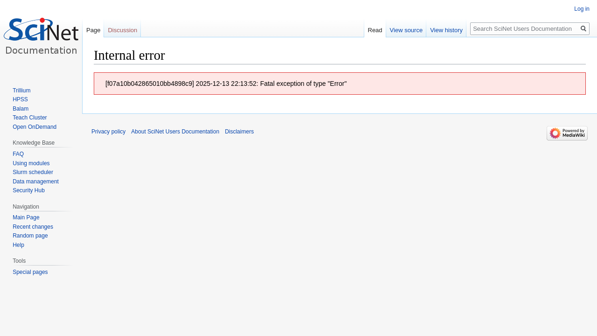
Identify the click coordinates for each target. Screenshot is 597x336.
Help (18, 245)
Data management (36, 181)
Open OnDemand (34, 127)
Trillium (21, 90)
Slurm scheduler (33, 172)
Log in (582, 9)
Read (375, 30)
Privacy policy (108, 131)
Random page (30, 235)
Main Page (26, 217)
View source (406, 30)
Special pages (30, 272)
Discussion (122, 30)
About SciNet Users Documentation (175, 131)
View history (446, 30)
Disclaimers (239, 131)
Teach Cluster (30, 117)
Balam (20, 108)
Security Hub (29, 190)
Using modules (31, 163)
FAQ (18, 154)
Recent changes (33, 227)
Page (93, 30)
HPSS (20, 99)
